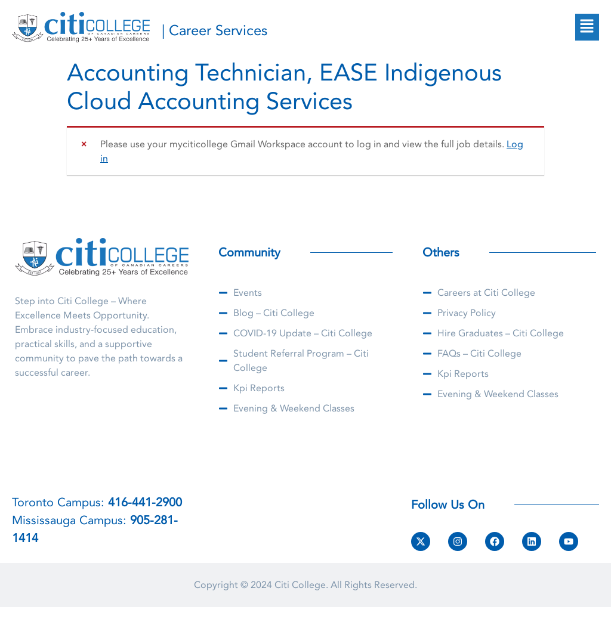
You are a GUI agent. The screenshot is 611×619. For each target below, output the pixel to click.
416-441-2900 (145, 502)
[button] (587, 27)
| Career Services (214, 31)
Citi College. (301, 585)
